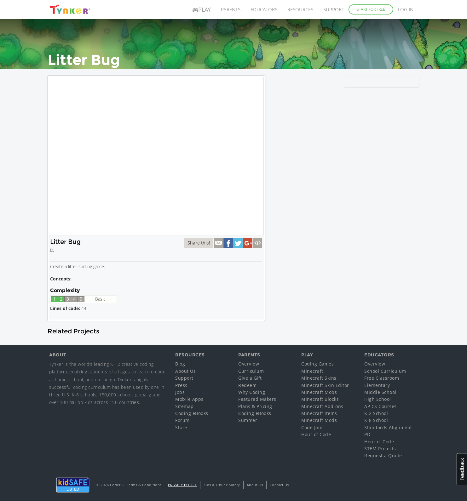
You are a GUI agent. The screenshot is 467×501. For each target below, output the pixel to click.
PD (367, 434)
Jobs (180, 392)
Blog (180, 364)
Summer (247, 420)
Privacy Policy (182, 484)
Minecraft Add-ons (322, 406)
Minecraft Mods (319, 420)
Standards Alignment (388, 427)
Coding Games (317, 364)
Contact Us (279, 484)
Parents (230, 9)
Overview (248, 364)
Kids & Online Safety (222, 484)
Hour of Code (316, 434)
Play (202, 9)
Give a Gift (250, 378)
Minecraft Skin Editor (325, 385)
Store (181, 427)
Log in (405, 9)
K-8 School (376, 420)
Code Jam (311, 427)
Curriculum (251, 371)
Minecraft (312, 371)
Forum (182, 420)
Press (181, 385)
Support (333, 9)
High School (377, 399)
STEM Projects (380, 449)
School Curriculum (385, 371)
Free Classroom (381, 378)
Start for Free (371, 9)
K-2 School (376, 413)
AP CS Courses (380, 406)
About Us (185, 371)
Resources (300, 9)
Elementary (377, 385)
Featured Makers (257, 399)
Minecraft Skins (319, 378)
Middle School (380, 392)
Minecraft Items (319, 413)
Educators (264, 9)
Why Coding (251, 392)
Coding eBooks (191, 413)
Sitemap (184, 406)
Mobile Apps (189, 399)
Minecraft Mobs (319, 392)
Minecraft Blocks (320, 399)
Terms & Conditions (144, 484)
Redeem (247, 385)
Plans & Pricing (255, 406)
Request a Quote (383, 455)
